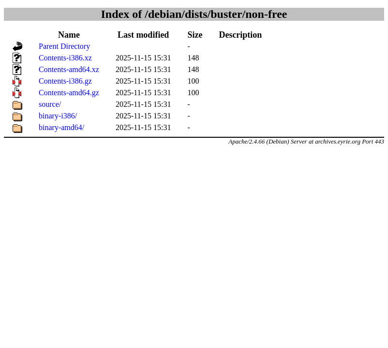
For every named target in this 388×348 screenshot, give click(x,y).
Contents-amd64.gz (69, 92)
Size (194, 35)
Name (69, 35)
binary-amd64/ (61, 127)
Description (240, 35)
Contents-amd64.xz (69, 69)
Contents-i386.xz (65, 58)
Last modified (143, 35)
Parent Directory (64, 46)
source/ (50, 104)
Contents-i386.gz (65, 81)
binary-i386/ (58, 116)
